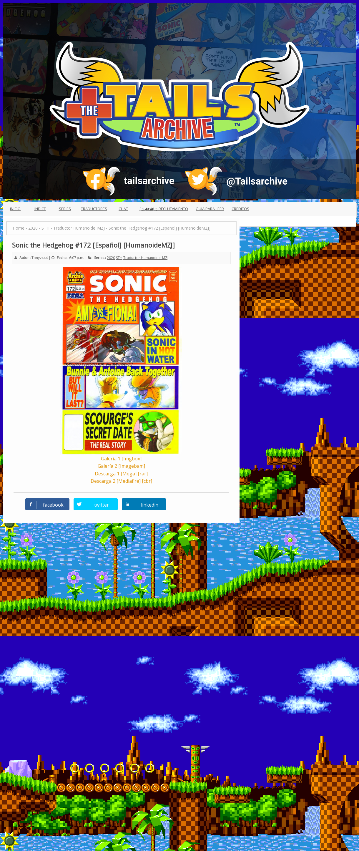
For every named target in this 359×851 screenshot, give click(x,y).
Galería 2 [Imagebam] (121, 466)
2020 (111, 257)
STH (119, 257)
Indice (40, 208)
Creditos (240, 208)
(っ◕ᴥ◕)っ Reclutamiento (163, 208)
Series (65, 208)
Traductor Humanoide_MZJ (145, 257)
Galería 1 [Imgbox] (121, 458)
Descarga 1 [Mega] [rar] (121, 473)
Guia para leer (210, 208)
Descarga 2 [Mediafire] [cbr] (121, 481)
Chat (123, 208)
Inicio (15, 208)
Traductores (94, 208)
